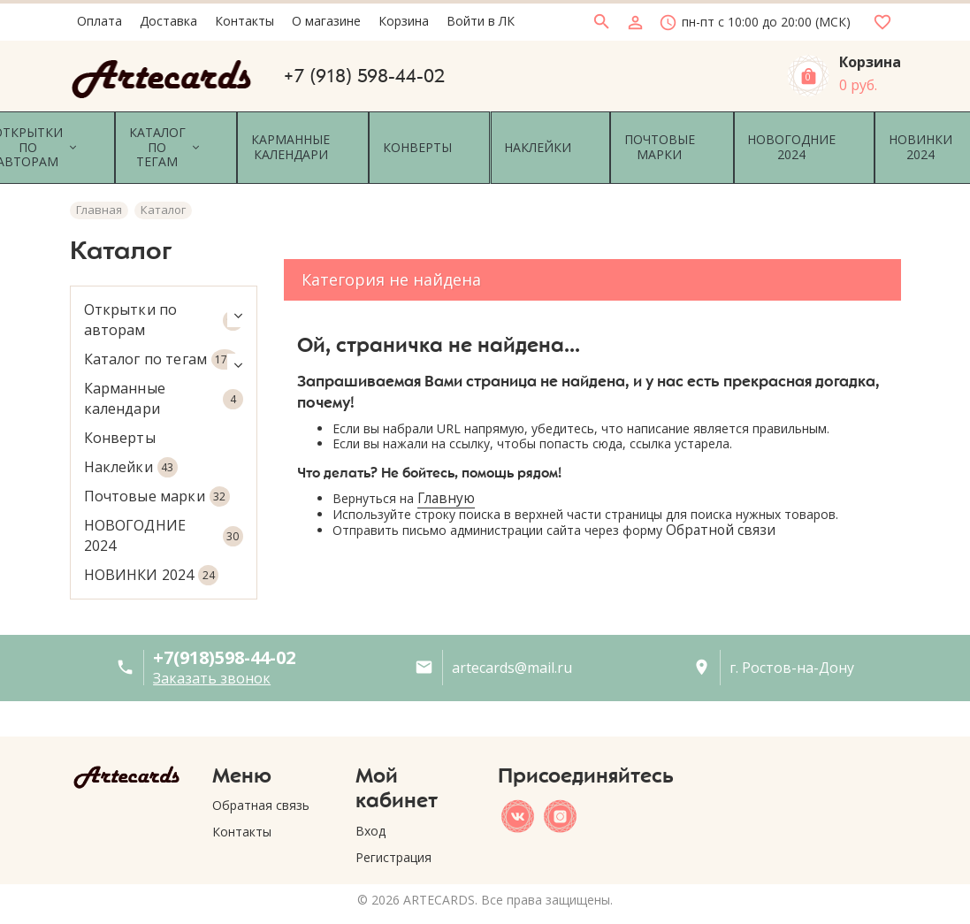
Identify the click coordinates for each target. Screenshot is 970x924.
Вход (370, 809)
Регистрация (393, 836)
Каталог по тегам (164, 338)
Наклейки (131, 446)
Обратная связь (260, 784)
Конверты (120, 416)
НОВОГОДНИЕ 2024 (164, 514)
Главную (446, 478)
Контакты (241, 811)
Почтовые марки (157, 475)
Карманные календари (164, 377)
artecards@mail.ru (512, 646)
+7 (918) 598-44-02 (364, 76)
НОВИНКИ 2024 (151, 554)
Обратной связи (720, 509)
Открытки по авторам (164, 298)
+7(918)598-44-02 (224, 636)
